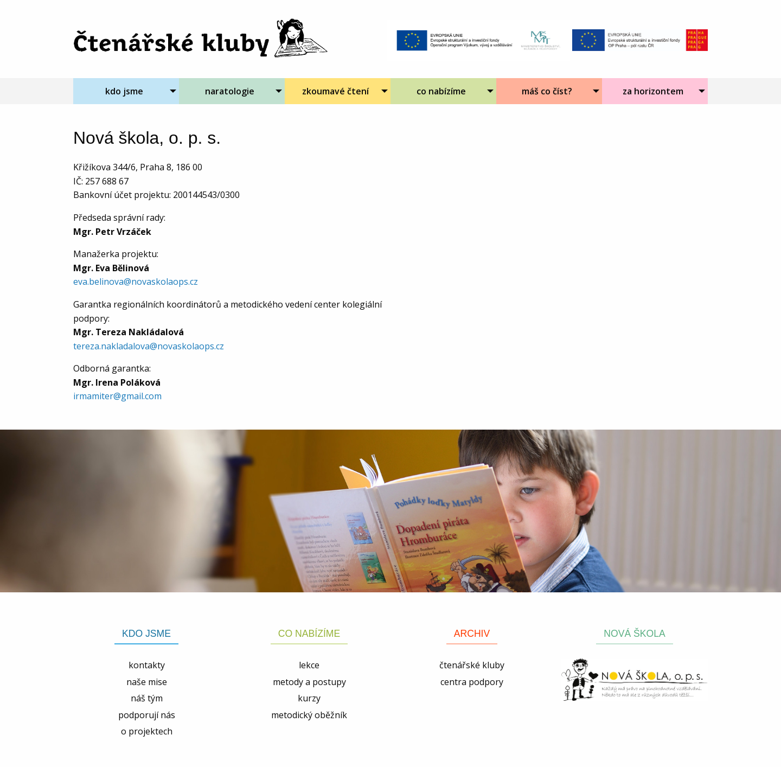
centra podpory (471, 682)
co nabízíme (441, 91)
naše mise (146, 682)
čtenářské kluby (471, 665)
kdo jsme (124, 91)
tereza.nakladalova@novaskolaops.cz (148, 346)
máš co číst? (547, 91)
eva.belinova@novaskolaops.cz (135, 281)
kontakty (147, 665)
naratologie (229, 91)
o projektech (146, 731)
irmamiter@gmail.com (117, 396)
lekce (309, 665)
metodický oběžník (309, 715)
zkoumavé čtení (335, 91)
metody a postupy (309, 682)
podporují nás (146, 715)
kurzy (309, 698)
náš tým (147, 698)
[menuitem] (126, 91)
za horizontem (653, 91)
